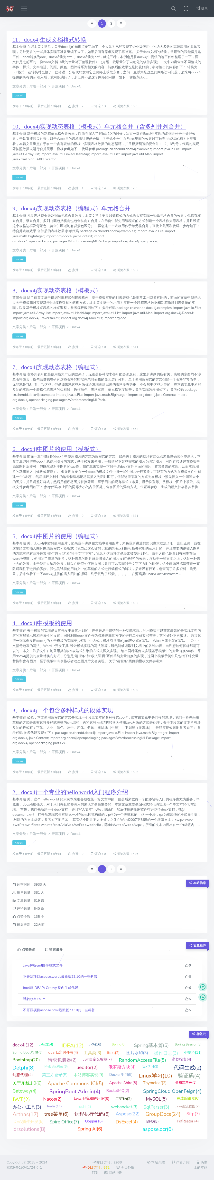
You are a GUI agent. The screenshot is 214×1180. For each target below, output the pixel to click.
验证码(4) (189, 1075)
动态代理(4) (22, 1075)
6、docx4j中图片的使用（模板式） (56, 449)
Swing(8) (119, 1044)
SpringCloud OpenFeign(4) (172, 1091)
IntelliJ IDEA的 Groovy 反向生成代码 (50, 987)
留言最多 (54, 949)
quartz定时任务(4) (63, 1052)
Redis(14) (54, 1106)
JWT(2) (21, 1099)
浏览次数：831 (125, 516)
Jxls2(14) (46, 1044)
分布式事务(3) (185, 1082)
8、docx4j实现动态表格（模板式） (56, 290)
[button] (173, 8)
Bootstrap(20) (26, 1060)
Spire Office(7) (64, 1122)
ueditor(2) (87, 1067)
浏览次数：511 (125, 347)
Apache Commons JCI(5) (75, 1083)
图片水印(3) (137, 1053)
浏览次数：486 (125, 854)
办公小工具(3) (26, 1107)
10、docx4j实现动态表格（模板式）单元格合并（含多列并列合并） (99, 126)
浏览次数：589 (125, 690)
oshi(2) (85, 1106)
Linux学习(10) (155, 1075)
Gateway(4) (24, 1091)
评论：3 (98, 106)
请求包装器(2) (62, 1060)
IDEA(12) (73, 1045)
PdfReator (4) (188, 1121)
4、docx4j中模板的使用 (42, 623)
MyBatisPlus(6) (56, 1066)
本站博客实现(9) (88, 1075)
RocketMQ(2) (117, 1090)
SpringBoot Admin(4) (75, 1091)
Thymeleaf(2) (155, 1083)
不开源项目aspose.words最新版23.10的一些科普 (60, 976)
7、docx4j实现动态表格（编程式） (56, 367)
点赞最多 (26, 949)
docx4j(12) (22, 1045)
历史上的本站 (200, 1165)
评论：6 (98, 772)
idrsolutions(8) (29, 1129)
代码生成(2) (188, 1067)
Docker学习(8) (121, 1074)
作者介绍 (181, 1162)
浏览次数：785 (125, 188)
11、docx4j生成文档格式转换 (49, 39)
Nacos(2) (52, 1099)
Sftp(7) (193, 1114)
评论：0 (98, 270)
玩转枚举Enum (34, 999)
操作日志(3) (166, 1053)
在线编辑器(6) (188, 1098)
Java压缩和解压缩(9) (91, 1098)
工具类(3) (92, 1053)
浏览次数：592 (125, 270)
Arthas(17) (25, 1114)
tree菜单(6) (56, 1114)
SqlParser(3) (156, 1107)
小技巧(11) (193, 1052)
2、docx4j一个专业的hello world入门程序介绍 (70, 792)
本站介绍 (156, 1162)
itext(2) (113, 1052)
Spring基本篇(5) (151, 1045)
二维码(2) (123, 1098)
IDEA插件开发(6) (28, 1121)
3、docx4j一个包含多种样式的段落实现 (62, 710)
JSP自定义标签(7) (97, 1059)
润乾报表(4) (181, 1059)
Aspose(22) (128, 1114)
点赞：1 (76, 188)
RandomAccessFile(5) (142, 1060)
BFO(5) (152, 1121)
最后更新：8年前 (49, 106)
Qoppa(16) (94, 1121)
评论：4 (98, 188)
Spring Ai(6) (89, 1129)
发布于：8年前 (23, 106)
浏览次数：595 (125, 106)
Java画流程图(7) (188, 1106)
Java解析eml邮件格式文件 (43, 965)
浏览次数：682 (125, 603)
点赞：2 (76, 106)
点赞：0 (76, 270)
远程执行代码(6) (92, 1114)
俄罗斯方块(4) (122, 1067)
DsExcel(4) (127, 1122)
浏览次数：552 (125, 429)
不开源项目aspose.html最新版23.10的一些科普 (59, 1010)
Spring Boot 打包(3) (27, 1052)
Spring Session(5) (188, 1044)
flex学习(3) (149, 1066)
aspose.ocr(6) (157, 1129)
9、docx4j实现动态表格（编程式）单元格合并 (71, 208)
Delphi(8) (23, 1067)
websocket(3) (124, 1107)
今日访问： (96, 1167)
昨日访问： (107, 1162)
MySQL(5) (156, 1099)
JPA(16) (95, 1044)
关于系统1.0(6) (27, 1083)
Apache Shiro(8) (123, 1083)
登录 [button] (202, 8)
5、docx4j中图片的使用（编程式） (56, 536)
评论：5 (98, 603)
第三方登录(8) (55, 1075)
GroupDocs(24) (163, 1114)
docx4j (19, 95)
